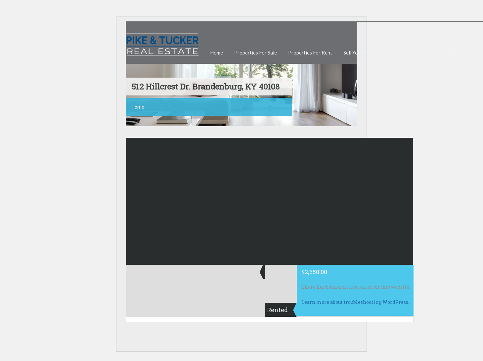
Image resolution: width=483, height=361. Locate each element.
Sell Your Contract (415, 52)
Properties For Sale (255, 52)
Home (216, 52)
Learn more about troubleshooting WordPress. (355, 302)
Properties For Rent (310, 52)
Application (458, 52)
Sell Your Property (363, 52)
